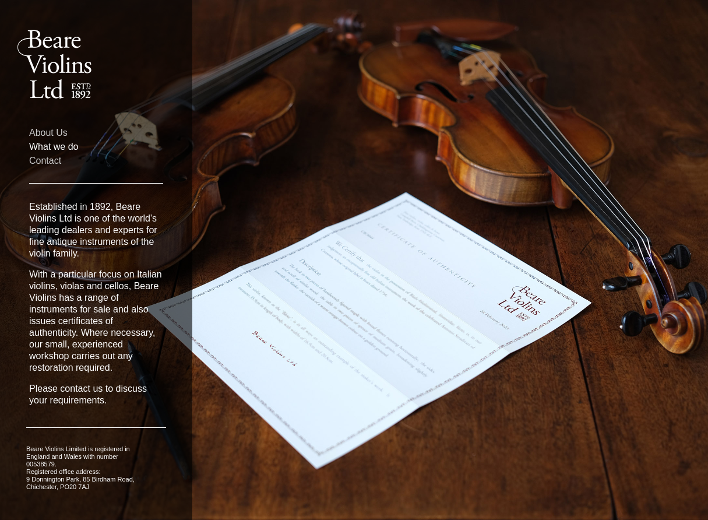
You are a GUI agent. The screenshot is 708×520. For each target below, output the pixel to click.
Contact (45, 161)
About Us (48, 133)
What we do (53, 147)
